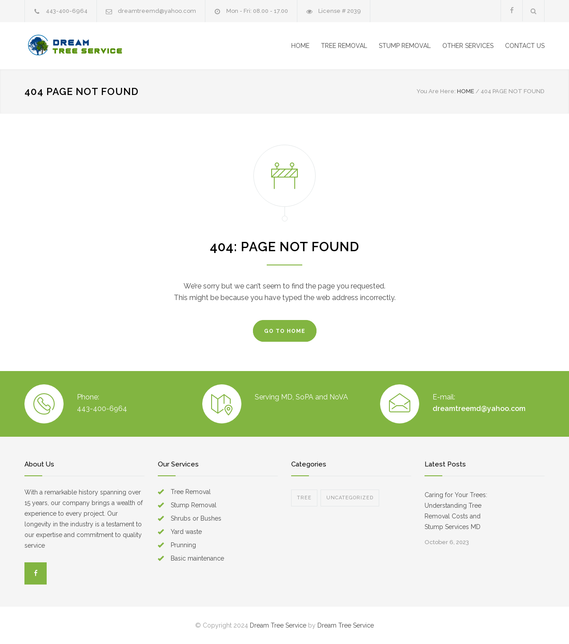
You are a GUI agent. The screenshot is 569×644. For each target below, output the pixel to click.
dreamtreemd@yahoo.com (157, 11)
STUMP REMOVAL (405, 45)
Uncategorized (349, 498)
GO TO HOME (284, 331)
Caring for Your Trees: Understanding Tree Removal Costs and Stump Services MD (456, 510)
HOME (300, 45)
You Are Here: (436, 91)
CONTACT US (525, 45)
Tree (304, 498)
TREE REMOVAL (344, 45)
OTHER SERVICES (467, 45)
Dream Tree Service (278, 625)
